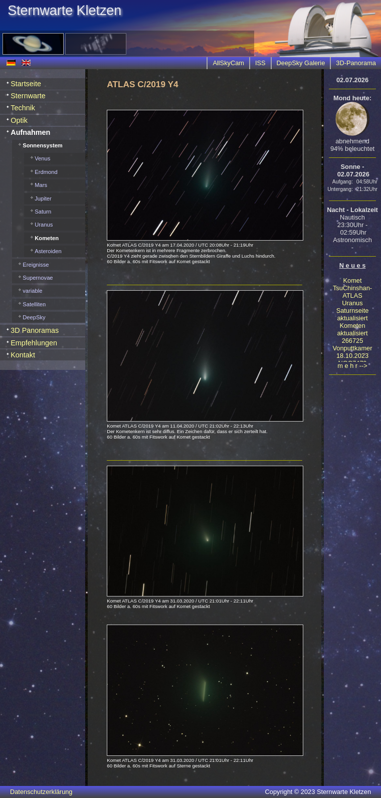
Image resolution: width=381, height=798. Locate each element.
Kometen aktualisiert (352, 329)
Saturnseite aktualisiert (352, 314)
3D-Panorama (356, 63)
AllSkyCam (228, 63)
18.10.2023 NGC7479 (352, 359)
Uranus (352, 303)
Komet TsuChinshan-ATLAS (352, 288)
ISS (260, 63)
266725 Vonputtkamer (352, 344)
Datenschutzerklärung (41, 791)
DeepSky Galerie (301, 63)
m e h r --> (352, 365)
